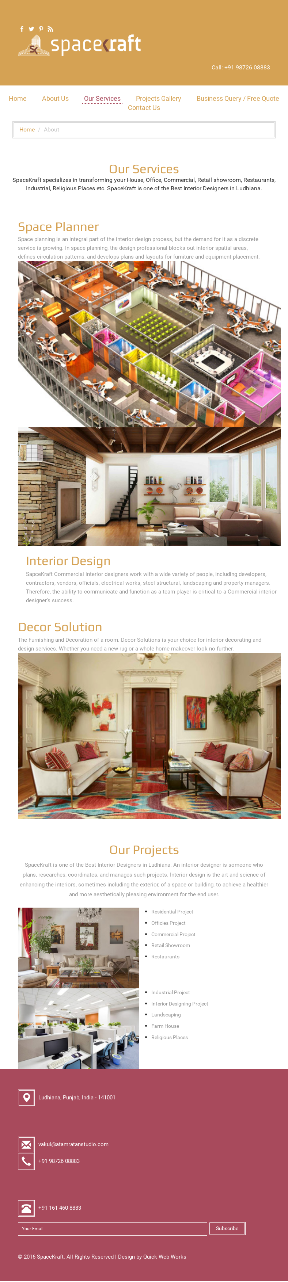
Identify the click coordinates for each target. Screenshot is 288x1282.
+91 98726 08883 (59, 1161)
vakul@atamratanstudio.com (73, 1144)
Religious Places (169, 1038)
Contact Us (144, 108)
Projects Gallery (158, 99)
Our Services (102, 99)
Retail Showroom (170, 946)
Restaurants (165, 957)
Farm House (165, 1026)
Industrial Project (170, 993)
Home (18, 99)
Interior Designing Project (179, 1004)
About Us (55, 99)
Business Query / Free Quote (238, 99)
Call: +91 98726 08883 (241, 67)
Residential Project (172, 912)
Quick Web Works (164, 1257)
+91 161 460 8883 (59, 1208)
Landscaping (166, 1015)
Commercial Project (173, 935)
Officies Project (168, 923)
